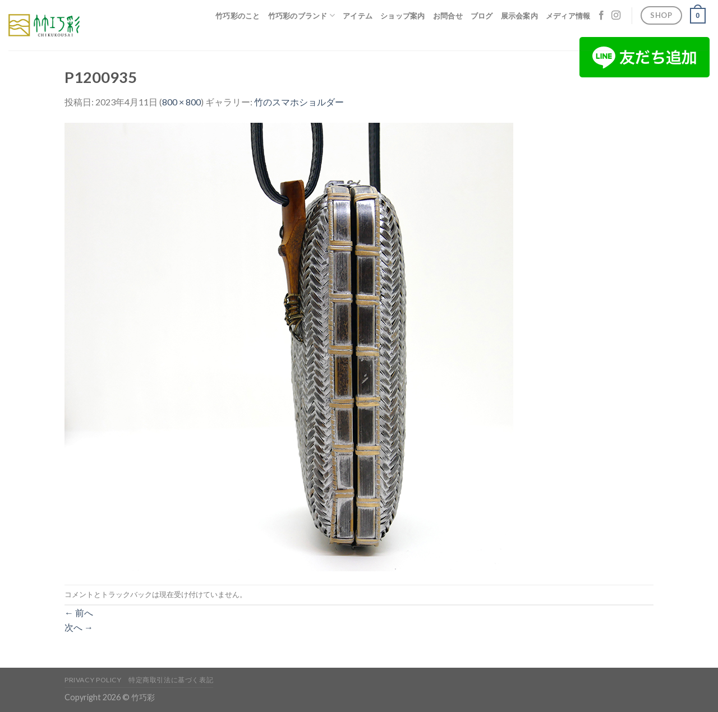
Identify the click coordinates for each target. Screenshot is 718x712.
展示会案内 (519, 15)
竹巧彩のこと (237, 15)
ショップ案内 (402, 15)
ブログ (482, 15)
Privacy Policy (93, 680)
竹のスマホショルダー (299, 101)
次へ (79, 627)
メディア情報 (568, 15)
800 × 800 (181, 101)
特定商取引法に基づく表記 (170, 680)
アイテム (357, 15)
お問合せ (448, 15)
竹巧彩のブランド (301, 15)
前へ (79, 612)
